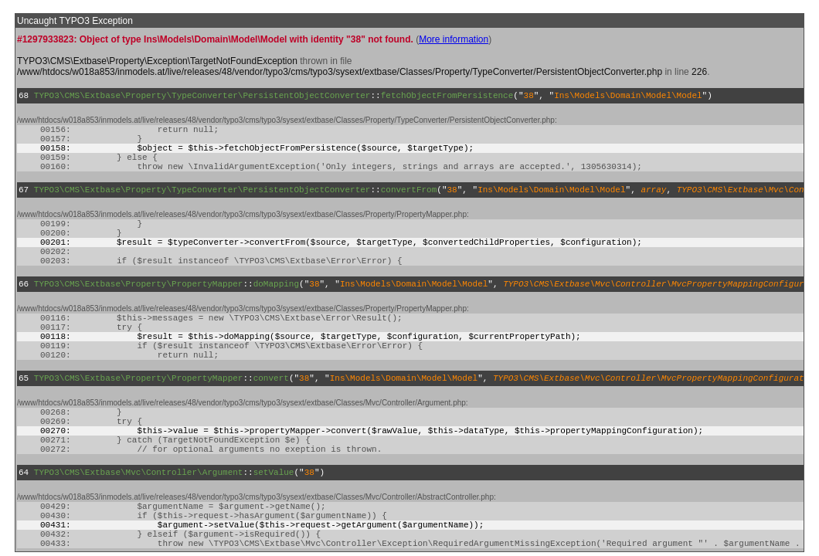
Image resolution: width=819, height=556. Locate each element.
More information (453, 39)
